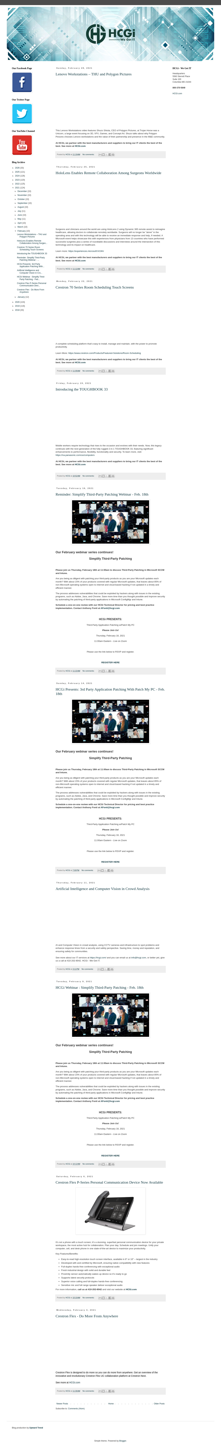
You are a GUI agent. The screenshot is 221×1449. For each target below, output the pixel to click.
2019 (17, 306)
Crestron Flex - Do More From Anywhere (87, 1316)
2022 (17, 184)
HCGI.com (177, 93)
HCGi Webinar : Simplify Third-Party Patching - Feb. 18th (99, 987)
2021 (17, 188)
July (20, 211)
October (21, 199)
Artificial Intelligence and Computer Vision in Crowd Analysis (102, 889)
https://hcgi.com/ (98, 957)
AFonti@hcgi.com (110, 608)
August (21, 207)
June (20, 215)
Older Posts (159, 1403)
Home (111, 1403)
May (20, 219)
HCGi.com (80, 146)
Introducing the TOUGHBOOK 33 (82, 389)
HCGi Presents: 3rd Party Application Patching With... (30, 265)
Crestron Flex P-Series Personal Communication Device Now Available (109, 1182)
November (23, 195)
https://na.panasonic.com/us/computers (75, 455)
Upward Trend (36, 1428)
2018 (17, 310)
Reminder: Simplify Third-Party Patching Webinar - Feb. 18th (102, 494)
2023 (17, 180)
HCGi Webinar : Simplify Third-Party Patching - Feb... (31, 278)
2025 (17, 172)
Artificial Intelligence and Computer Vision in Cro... (29, 271)
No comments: (88, 154)
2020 (17, 302)
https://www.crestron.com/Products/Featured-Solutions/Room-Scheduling (104, 353)
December (23, 191)
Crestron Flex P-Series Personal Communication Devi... (31, 284)
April (20, 223)
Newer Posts (62, 1403)
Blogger (122, 1441)
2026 (17, 168)
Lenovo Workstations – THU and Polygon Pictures (94, 74)
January (21, 297)
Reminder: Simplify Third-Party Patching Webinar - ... (31, 258)
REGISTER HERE (110, 662)
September (23, 203)
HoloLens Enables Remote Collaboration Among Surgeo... (32, 242)
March (21, 227)
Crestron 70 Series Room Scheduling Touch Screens (95, 287)
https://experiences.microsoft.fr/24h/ (86, 251)
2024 (17, 176)
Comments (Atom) (76, 1408)
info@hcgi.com (138, 957)
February (22, 231)
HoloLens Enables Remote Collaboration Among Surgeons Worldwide (108, 173)
